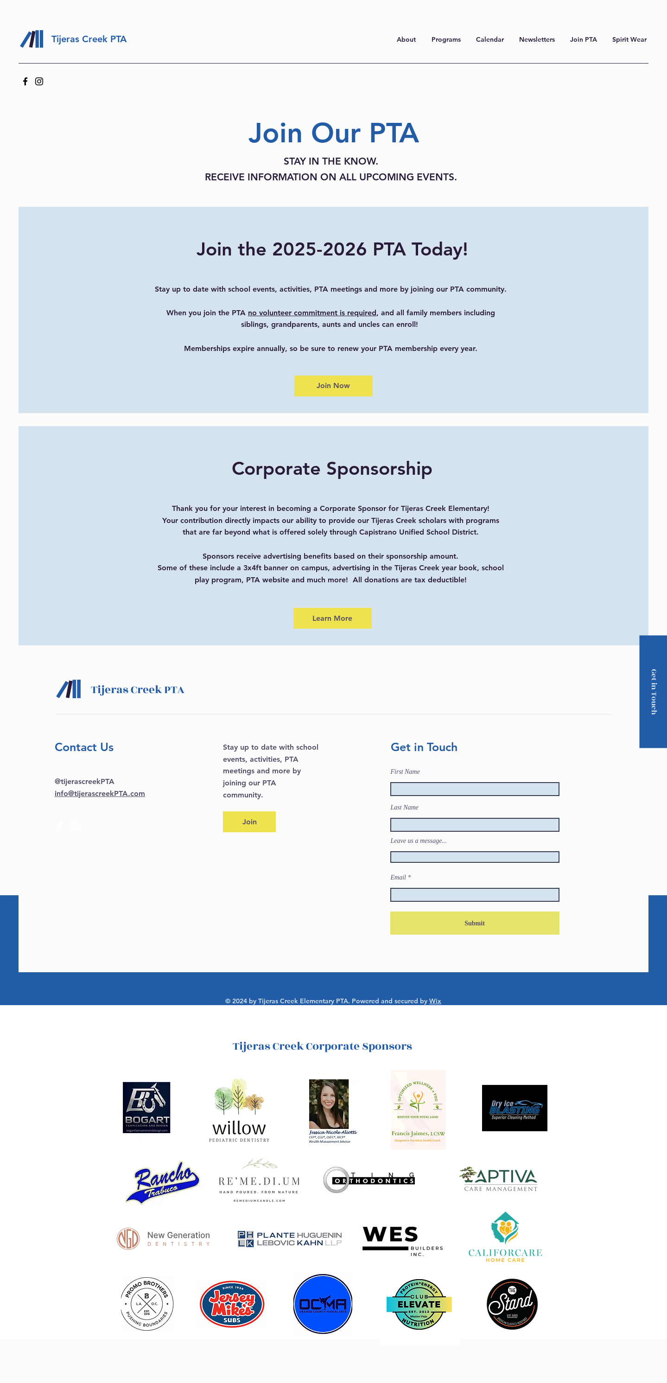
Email (398, 877)
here (538, 11)
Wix (435, 1001)
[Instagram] (39, 81)
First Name (405, 772)
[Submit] (474, 923)
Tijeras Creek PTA (89, 39)
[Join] (249, 821)
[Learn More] (332, 618)
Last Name (405, 807)
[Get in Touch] (653, 691)
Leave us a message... (419, 841)
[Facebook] (25, 81)
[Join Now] (333, 386)
